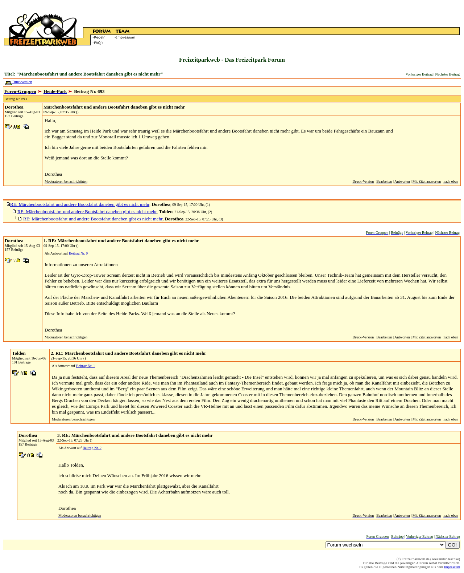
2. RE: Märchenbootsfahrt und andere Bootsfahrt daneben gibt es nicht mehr (128, 353)
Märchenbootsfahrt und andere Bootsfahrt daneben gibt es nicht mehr (114, 107)
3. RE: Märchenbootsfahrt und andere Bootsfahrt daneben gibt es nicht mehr (135, 435)
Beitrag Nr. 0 (78, 253)
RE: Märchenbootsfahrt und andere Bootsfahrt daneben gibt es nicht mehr (79, 204)
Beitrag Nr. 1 (85, 366)
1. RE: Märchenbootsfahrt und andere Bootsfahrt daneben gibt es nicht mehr (121, 240)
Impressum (452, 567)
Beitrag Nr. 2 (92, 448)
